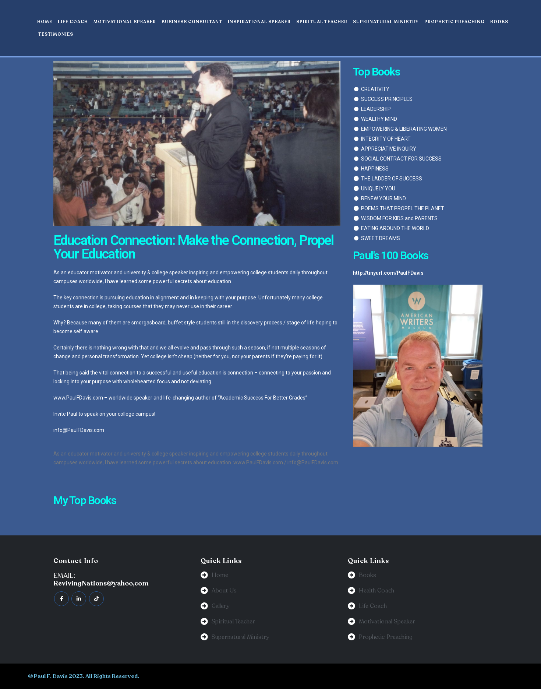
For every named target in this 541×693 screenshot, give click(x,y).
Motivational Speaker (124, 22)
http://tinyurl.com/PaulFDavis (388, 273)
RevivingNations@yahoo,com (101, 583)
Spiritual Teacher (321, 22)
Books (499, 22)
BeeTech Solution (316, 679)
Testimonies (55, 34)
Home (44, 22)
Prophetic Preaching (454, 22)
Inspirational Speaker (259, 22)
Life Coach (73, 22)
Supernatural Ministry (386, 22)
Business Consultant (192, 22)
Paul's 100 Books (390, 255)
